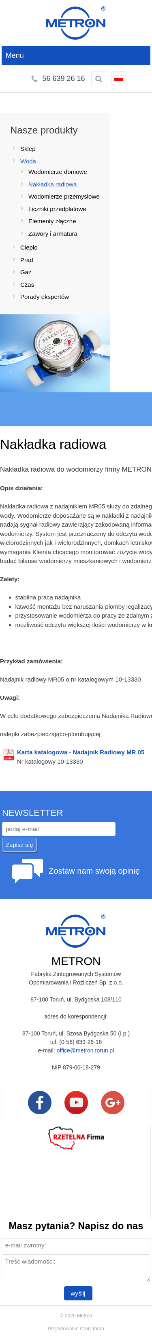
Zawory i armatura (52, 233)
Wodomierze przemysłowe (64, 196)
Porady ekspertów (44, 296)
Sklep (28, 148)
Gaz (26, 272)
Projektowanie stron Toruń (76, 1329)
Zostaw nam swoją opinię (94, 870)
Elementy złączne (52, 221)
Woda (28, 161)
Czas (27, 284)
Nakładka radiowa (52, 184)
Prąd (26, 259)
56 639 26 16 (63, 78)
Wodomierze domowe (57, 171)
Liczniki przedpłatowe (57, 208)
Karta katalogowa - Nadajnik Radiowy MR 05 (80, 752)
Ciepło (29, 247)
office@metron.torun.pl (85, 1050)
